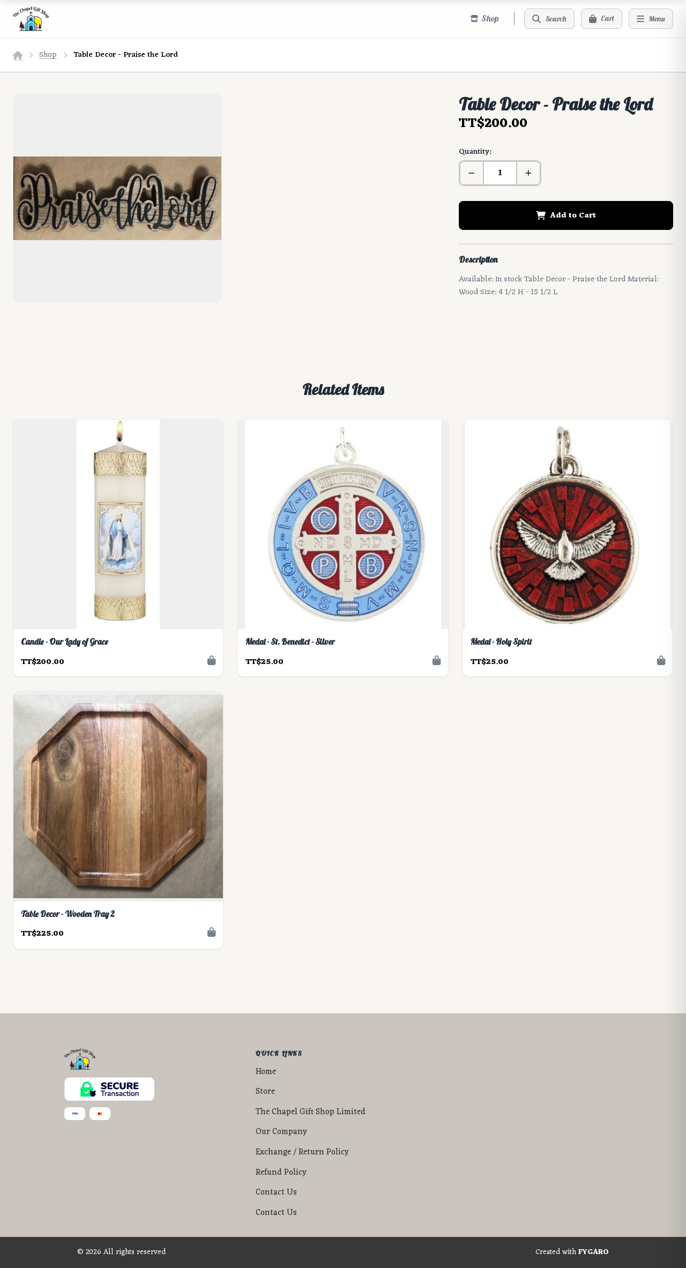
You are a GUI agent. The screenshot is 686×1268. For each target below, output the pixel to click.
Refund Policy (281, 1173)
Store (265, 1092)
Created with (572, 1252)
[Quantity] (500, 173)
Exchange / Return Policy (302, 1152)
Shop (48, 55)
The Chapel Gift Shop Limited (311, 1112)
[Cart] (601, 19)
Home (266, 1072)
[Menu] (651, 19)
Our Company (281, 1132)
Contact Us (276, 1192)
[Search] (549, 19)
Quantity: (475, 152)
